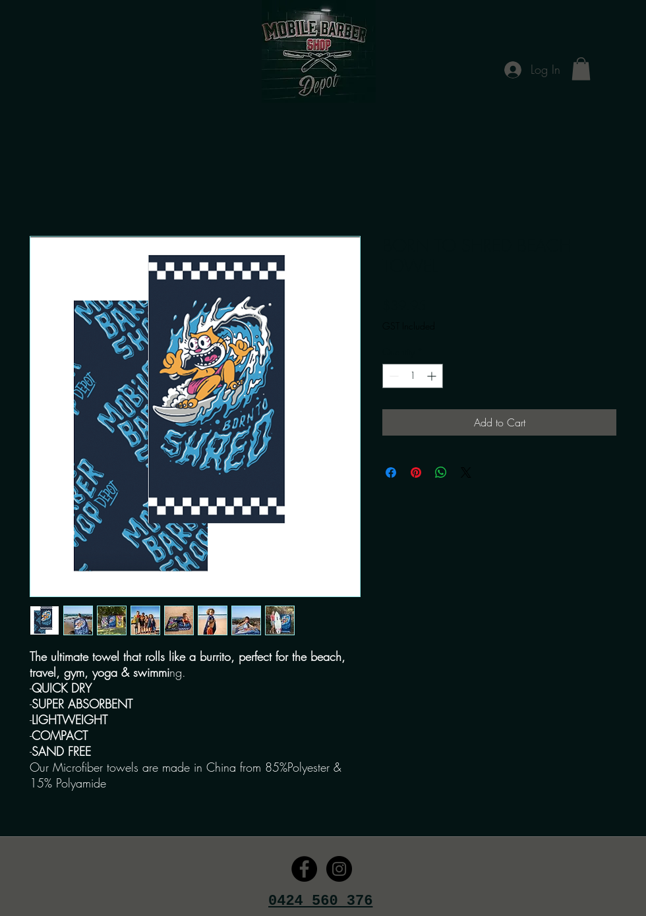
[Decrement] (392, 375)
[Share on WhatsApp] (441, 472)
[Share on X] (466, 472)
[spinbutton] (413, 375)
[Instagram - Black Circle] (339, 869)
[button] (581, 68)
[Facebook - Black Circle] (304, 869)
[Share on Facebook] (391, 472)
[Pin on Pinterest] (416, 472)
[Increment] (433, 375)
